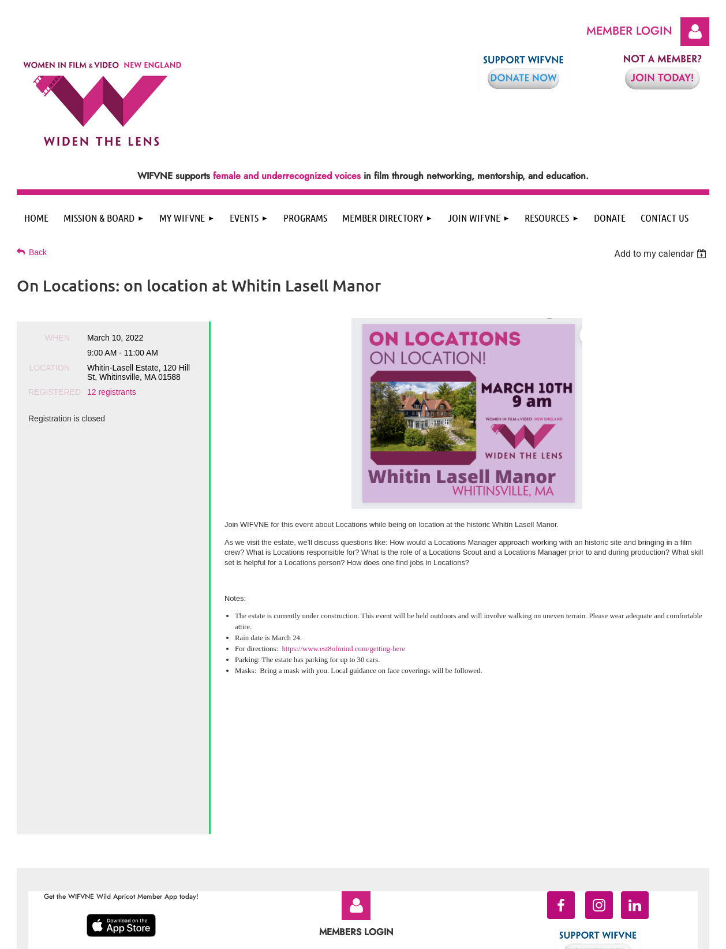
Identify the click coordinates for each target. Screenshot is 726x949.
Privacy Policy (293, 849)
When (57, 337)
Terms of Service (350, 850)
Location (49, 367)
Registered (49, 392)
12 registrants (111, 392)
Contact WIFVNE (413, 849)
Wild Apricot (615, 935)
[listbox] (661, 253)
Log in (694, 31)
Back (38, 252)
